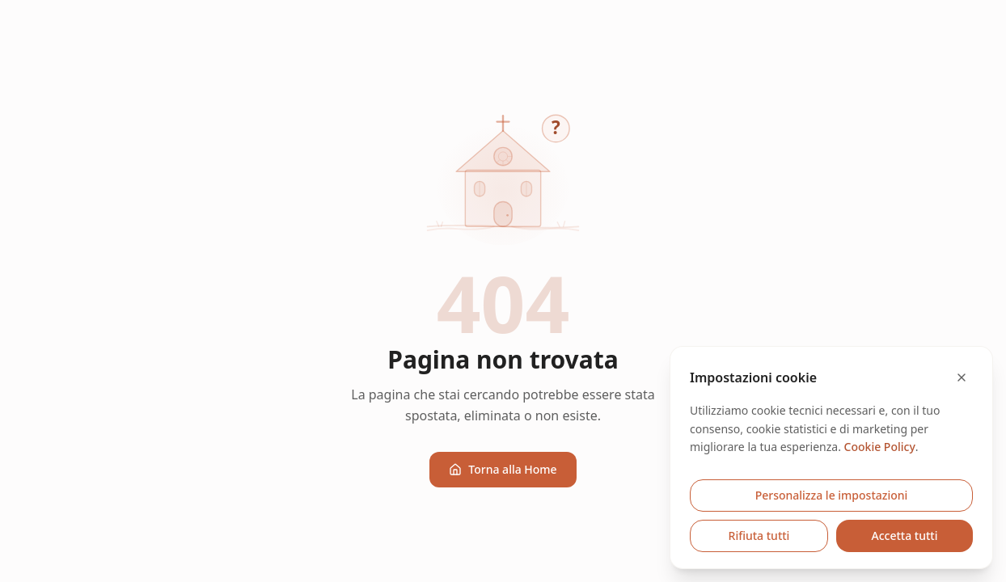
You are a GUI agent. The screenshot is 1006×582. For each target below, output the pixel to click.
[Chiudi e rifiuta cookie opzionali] (961, 377)
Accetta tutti (905, 535)
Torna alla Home (502, 469)
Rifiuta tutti (759, 535)
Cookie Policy (879, 446)
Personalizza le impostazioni (831, 495)
